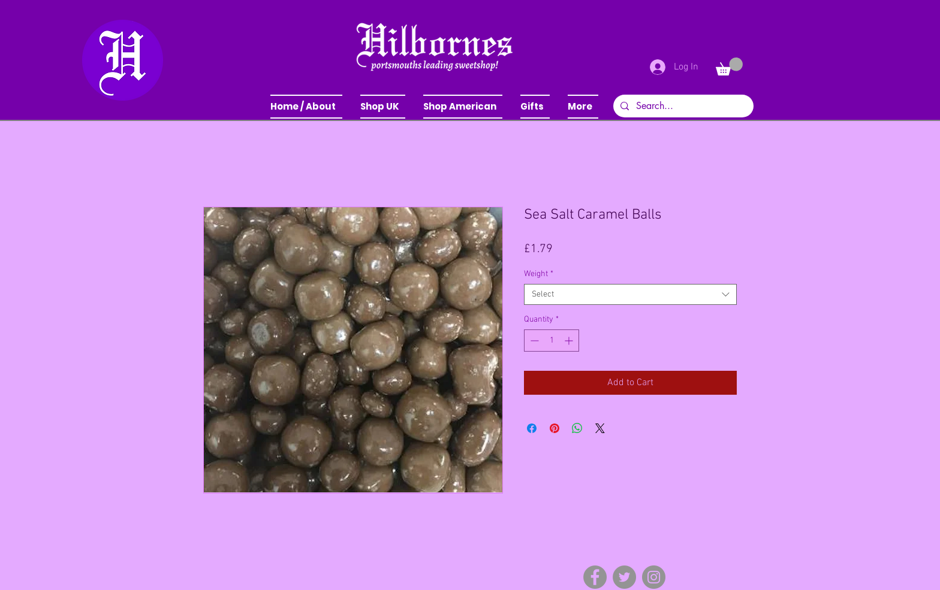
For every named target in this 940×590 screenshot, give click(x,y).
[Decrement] (533, 340)
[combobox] (630, 294)
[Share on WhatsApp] (577, 428)
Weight (538, 274)
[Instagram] (653, 577)
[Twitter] (624, 577)
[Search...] (682, 106)
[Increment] (569, 340)
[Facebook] (595, 577)
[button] (382, 107)
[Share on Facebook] (532, 428)
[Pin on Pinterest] (554, 428)
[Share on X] (600, 428)
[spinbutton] (551, 340)
